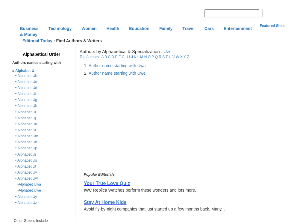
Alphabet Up (27, 148)
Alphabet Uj (26, 118)
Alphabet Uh (27, 106)
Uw (166, 51)
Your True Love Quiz (107, 183)
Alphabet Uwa (30, 184)
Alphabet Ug (27, 100)
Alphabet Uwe (30, 190)
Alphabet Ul (26, 130)
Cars (209, 28)
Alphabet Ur (26, 154)
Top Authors (89, 57)
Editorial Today (37, 40)
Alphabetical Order (41, 54)
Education (139, 28)
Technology (60, 28)
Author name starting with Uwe (117, 73)
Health (113, 28)
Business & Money (29, 29)
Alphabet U (24, 71)
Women (88, 28)
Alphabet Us (27, 160)
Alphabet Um (27, 136)
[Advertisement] (133, 124)
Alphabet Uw (27, 178)
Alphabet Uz (27, 203)
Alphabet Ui (26, 112)
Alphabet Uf (26, 94)
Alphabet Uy (27, 197)
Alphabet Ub (27, 76)
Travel (188, 28)
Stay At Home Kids (105, 202)
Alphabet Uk (27, 124)
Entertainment (238, 28)
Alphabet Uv (27, 172)
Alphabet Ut (26, 166)
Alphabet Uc (27, 82)
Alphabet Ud (27, 88)
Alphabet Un (27, 142)
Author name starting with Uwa (117, 65)
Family (165, 28)
